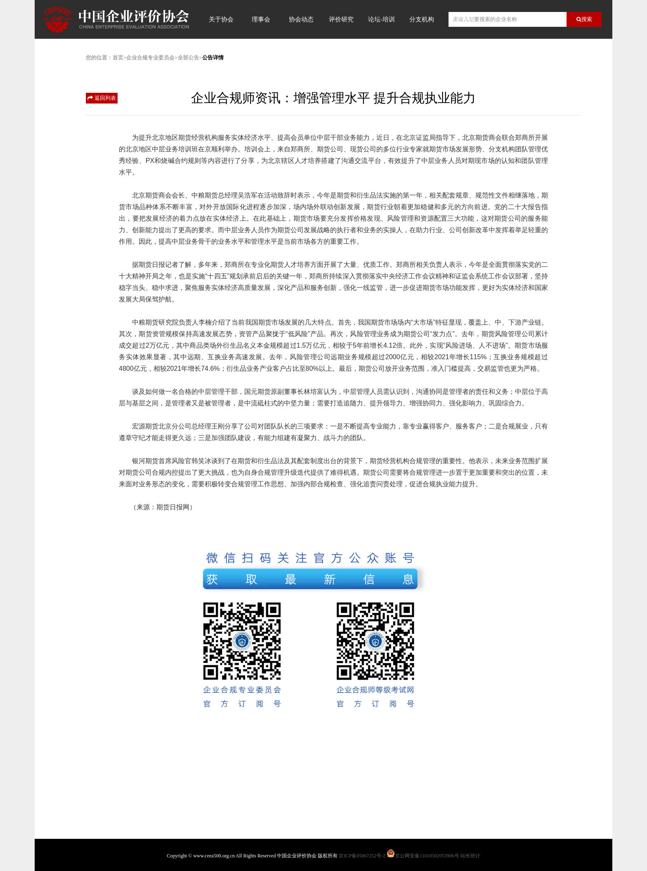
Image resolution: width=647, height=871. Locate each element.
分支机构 (421, 19)
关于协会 (221, 19)
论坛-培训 (381, 19)
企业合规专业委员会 (150, 57)
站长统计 (470, 856)
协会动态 (301, 19)
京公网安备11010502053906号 (427, 856)
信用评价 (461, 19)
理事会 (261, 19)
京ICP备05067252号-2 (362, 856)
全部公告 (188, 57)
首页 (118, 57)
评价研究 (341, 19)
